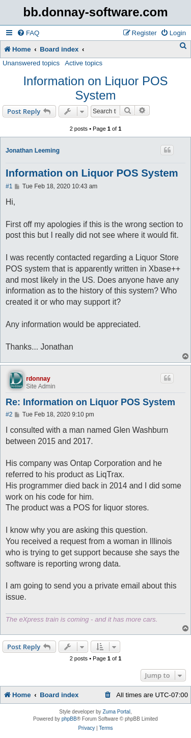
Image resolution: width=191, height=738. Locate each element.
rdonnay (38, 378)
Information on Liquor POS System (95, 88)
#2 (9, 414)
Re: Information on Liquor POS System (90, 402)
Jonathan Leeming (33, 150)
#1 (9, 186)
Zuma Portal (116, 712)
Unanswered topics (31, 63)
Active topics (83, 63)
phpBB (69, 719)
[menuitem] (28, 33)
